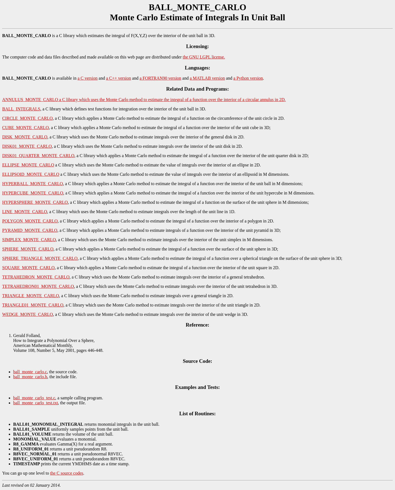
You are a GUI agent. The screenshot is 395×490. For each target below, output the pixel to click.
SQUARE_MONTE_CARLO (28, 267)
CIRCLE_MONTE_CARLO (27, 118)
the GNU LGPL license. (204, 57)
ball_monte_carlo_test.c (34, 398)
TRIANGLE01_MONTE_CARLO (32, 305)
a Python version (248, 78)
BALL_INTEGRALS (21, 109)
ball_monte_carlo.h (30, 376)
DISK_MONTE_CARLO (24, 137)
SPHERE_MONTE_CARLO (27, 249)
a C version (88, 78)
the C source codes (66, 473)
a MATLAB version (207, 78)
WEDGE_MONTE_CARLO (27, 314)
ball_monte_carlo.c (30, 371)
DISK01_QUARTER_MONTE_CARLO (38, 155)
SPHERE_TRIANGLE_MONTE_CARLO (40, 258)
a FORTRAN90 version (160, 78)
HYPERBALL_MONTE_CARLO (32, 183)
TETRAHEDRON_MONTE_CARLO (35, 277)
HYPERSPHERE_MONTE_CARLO (35, 202)
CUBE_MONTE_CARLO (25, 127)
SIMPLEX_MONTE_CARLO (29, 239)
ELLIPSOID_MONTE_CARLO (30, 174)
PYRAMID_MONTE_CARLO (29, 230)
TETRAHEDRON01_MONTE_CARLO (38, 286)
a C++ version (118, 78)
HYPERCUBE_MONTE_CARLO (32, 193)
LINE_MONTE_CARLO (24, 211)
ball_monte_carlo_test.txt (35, 402)
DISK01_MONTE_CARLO (27, 146)
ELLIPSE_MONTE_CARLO (28, 165)
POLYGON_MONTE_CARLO (30, 221)
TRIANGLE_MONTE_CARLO (30, 295)
